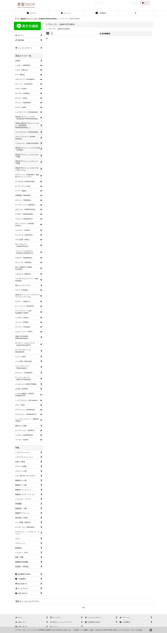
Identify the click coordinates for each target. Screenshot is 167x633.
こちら (140, 630)
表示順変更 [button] (105, 34)
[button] (135, 13)
